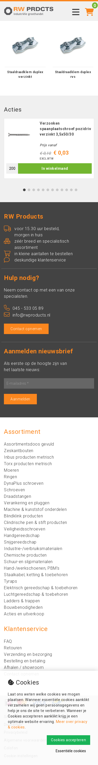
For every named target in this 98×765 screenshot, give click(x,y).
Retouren (13, 647)
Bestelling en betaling (24, 660)
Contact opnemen (26, 329)
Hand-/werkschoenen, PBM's (32, 568)
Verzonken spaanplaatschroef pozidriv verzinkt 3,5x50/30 (65, 128)
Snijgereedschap (20, 542)
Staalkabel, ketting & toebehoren (36, 574)
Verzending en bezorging (28, 654)
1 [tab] (24, 190)
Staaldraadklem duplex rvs (73, 74)
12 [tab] (76, 190)
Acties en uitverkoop (24, 613)
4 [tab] (38, 190)
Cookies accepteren (68, 740)
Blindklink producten (23, 515)
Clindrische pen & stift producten (35, 522)
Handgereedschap (22, 535)
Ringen (10, 476)
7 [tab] (52, 190)
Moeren (11, 470)
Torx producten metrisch (28, 463)
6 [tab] (48, 190)
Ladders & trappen (22, 600)
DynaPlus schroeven (23, 483)
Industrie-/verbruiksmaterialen (33, 548)
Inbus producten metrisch (29, 457)
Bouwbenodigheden (23, 607)
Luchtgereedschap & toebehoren (36, 594)
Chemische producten (25, 555)
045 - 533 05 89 (23, 308)
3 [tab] (33, 190)
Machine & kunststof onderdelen (35, 509)
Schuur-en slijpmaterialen (28, 561)
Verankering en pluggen (26, 502)
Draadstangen (17, 496)
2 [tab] (29, 190)
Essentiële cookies (71, 751)
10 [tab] (66, 190)
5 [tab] (43, 190)
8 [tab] (57, 190)
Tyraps (10, 581)
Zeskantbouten (18, 450)
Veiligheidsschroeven (24, 529)
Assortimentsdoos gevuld (29, 444)
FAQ (8, 641)
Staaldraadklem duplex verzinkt (25, 74)
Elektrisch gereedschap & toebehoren (41, 587)
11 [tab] (71, 190)
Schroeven (14, 489)
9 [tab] (62, 190)
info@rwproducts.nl (27, 315)
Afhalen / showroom (24, 667)
